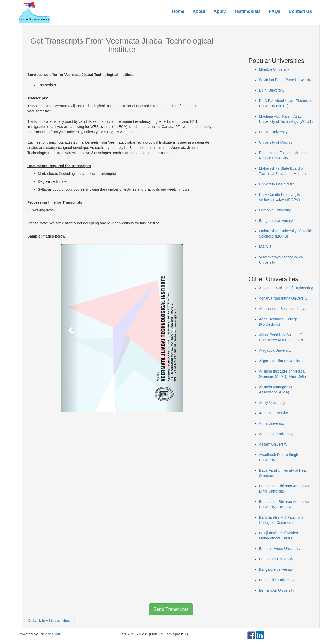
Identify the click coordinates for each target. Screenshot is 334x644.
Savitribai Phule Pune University (285, 80)
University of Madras (275, 142)
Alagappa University (275, 350)
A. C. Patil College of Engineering (286, 288)
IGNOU (265, 247)
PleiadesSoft (50, 634)
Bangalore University (276, 220)
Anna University (271, 423)
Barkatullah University (276, 580)
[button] (70, 328)
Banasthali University (276, 559)
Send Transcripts (170, 609)
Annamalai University (276, 434)
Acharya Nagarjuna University (283, 298)
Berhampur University (276, 590)
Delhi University (271, 90)
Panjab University (273, 132)
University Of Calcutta (276, 184)
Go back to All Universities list (51, 620)
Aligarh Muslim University (279, 361)
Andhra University (273, 413)
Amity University (272, 402)
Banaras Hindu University (279, 548)
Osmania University (274, 210)
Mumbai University (274, 69)
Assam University (273, 444)
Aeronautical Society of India (282, 309)
